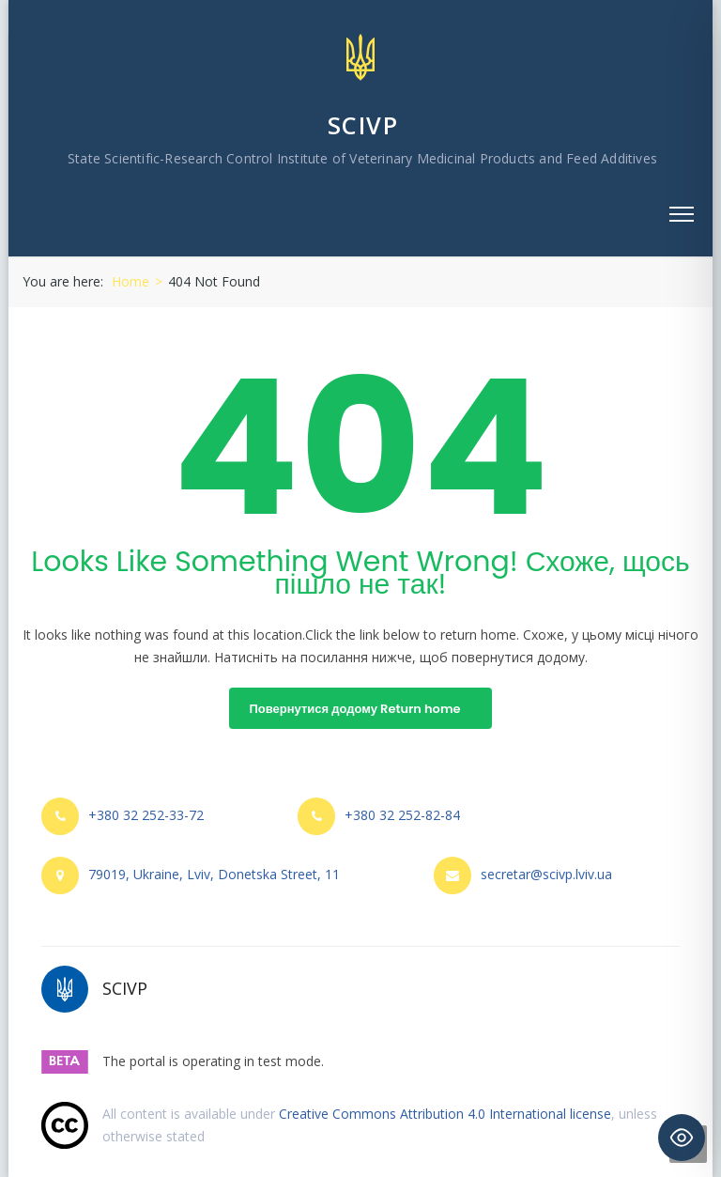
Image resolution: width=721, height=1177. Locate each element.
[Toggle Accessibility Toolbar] (681, 1137)
